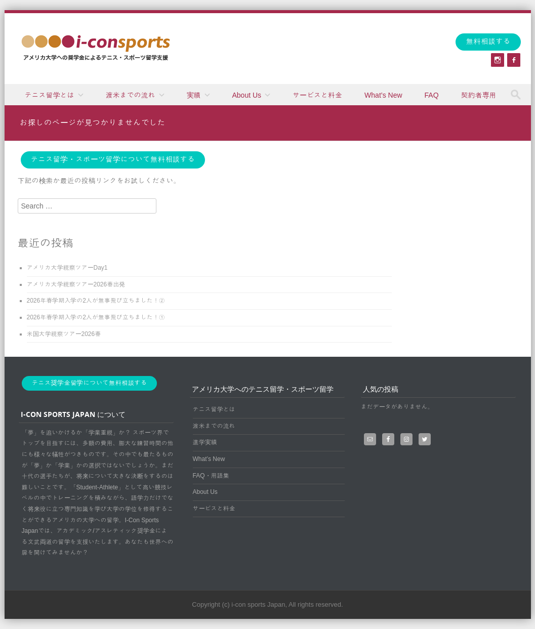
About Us (247, 95)
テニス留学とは (49, 95)
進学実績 (205, 442)
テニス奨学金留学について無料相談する (89, 383)
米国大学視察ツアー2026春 (64, 334)
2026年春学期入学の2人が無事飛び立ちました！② (96, 300)
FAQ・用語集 (211, 475)
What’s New (383, 95)
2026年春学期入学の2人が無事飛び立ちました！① (96, 317)
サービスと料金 (317, 95)
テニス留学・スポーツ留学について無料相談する (113, 159)
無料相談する (488, 41)
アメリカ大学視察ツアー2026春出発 (76, 284)
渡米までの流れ (130, 95)
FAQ (432, 95)
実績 (194, 95)
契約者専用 (479, 95)
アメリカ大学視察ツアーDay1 (67, 267)
